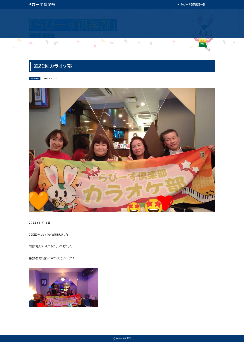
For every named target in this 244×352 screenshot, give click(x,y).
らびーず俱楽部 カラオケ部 (55, 58)
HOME (33, 58)
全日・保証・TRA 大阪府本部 (199, 4)
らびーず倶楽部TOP (130, 4)
